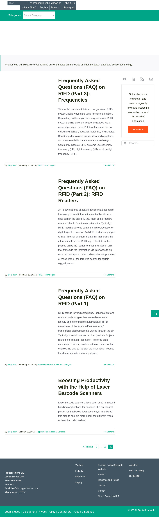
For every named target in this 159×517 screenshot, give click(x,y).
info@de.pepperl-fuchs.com (24, 488)
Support (102, 485)
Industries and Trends (108, 480)
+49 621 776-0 (19, 492)
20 (105, 447)
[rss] (141, 79)
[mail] (150, 79)
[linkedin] (132, 79)
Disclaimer (29, 511)
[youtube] (124, 79)
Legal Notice (12, 511)
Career (101, 491)
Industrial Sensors (57, 432)
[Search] (125, 143)
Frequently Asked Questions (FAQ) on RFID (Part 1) (81, 297)
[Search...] (137, 143)
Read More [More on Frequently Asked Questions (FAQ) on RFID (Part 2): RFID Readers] (109, 275)
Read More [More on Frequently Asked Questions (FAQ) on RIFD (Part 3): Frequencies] (109, 165)
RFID (40, 165)
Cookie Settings (84, 511)
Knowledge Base (45, 364)
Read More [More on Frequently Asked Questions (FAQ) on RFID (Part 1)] (109, 364)
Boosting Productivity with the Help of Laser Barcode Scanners (84, 387)
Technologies (49, 165)
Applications (42, 432)
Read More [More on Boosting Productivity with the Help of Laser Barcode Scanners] (109, 432)
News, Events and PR (108, 496)
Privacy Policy (46, 511)
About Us (133, 465)
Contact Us (134, 476)
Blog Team (12, 165)
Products (102, 474)
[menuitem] (43, 7)
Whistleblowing (136, 470)
